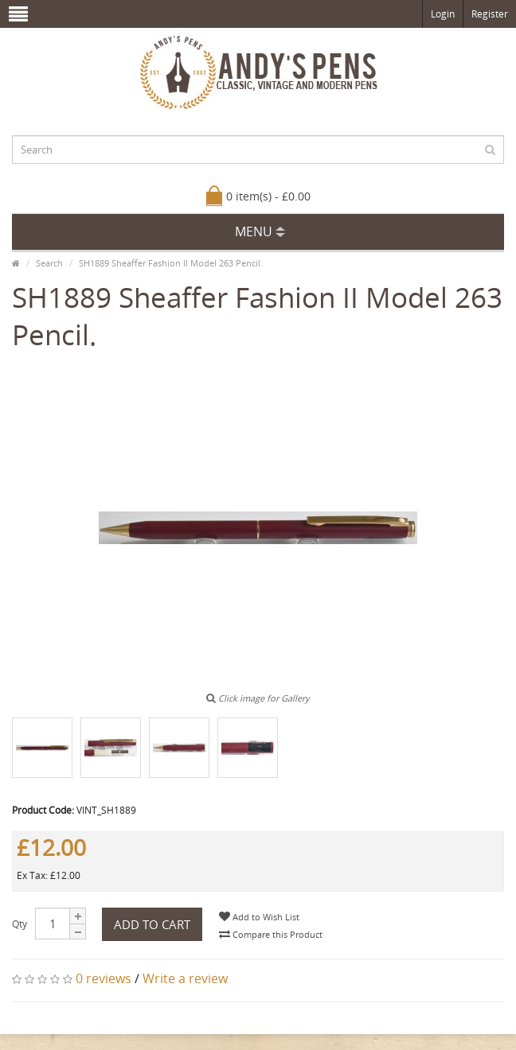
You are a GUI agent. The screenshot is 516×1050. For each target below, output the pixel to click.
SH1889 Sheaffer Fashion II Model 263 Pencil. (171, 263)
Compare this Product (270, 934)
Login (443, 14)
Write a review (185, 978)
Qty (19, 924)
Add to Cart (152, 924)
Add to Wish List (259, 917)
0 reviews (103, 978)
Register (489, 14)
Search (49, 263)
